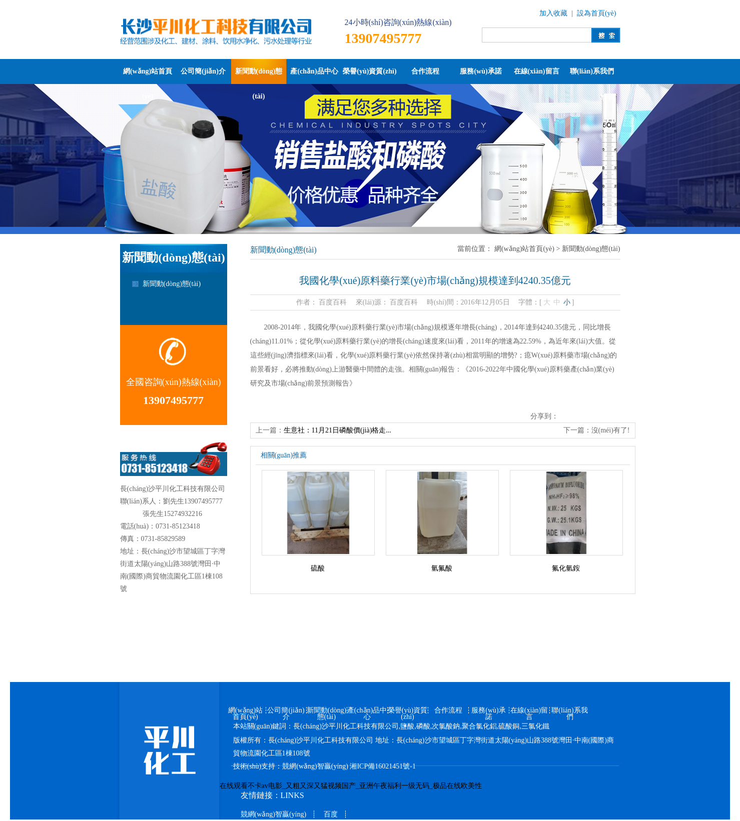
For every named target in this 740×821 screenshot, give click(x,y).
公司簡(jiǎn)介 (203, 71)
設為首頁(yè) (596, 13)
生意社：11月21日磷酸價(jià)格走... (337, 430)
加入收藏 (553, 13)
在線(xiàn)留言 (536, 71)
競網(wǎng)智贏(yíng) (315, 766)
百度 (331, 814)
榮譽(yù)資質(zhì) (369, 71)
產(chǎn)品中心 (314, 71)
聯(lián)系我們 (592, 71)
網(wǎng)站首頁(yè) (147, 76)
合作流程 (425, 71)
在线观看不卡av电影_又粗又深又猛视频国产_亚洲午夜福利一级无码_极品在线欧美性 (351, 786)
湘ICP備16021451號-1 (382, 766)
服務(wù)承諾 (480, 71)
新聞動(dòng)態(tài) (259, 76)
